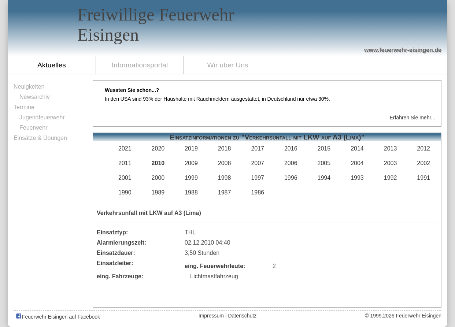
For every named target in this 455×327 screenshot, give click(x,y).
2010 (158, 163)
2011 (125, 163)
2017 (257, 148)
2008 (224, 163)
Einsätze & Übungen (40, 138)
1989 (158, 192)
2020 (158, 148)
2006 (290, 163)
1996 (290, 178)
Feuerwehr (33, 128)
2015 (324, 148)
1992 (390, 178)
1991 (423, 178)
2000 (158, 178)
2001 (125, 178)
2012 (423, 148)
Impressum (211, 316)
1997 (257, 178)
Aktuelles (51, 65)
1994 (324, 178)
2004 (357, 163)
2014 (357, 148)
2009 (191, 163)
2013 (390, 148)
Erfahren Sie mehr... (412, 117)
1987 (224, 192)
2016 (290, 148)
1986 (257, 192)
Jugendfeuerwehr (42, 117)
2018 (224, 148)
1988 (191, 192)
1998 (224, 178)
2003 (390, 163)
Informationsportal (140, 65)
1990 (125, 192)
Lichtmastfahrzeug (214, 276)
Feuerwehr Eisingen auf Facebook (57, 317)
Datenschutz (242, 316)
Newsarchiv (34, 97)
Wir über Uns (227, 65)
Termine (24, 107)
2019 (191, 148)
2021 (125, 148)
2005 (324, 163)
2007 (257, 163)
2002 (423, 163)
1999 (191, 178)
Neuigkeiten (29, 86)
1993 (357, 178)
